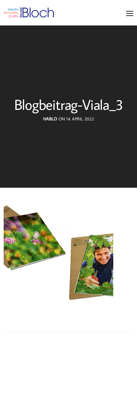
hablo (50, 119)
